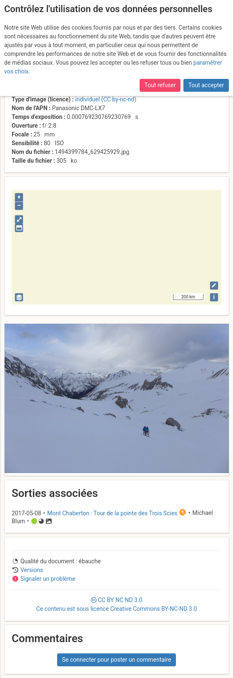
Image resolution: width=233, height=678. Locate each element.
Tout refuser (159, 85)
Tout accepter (206, 85)
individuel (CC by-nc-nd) (105, 99)
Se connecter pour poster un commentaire (116, 659)
